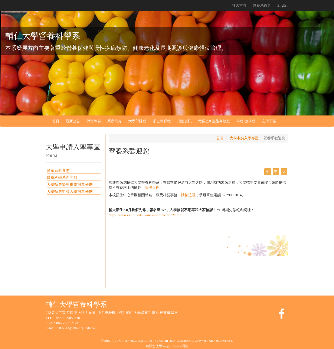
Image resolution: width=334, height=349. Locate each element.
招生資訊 (184, 121)
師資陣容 (93, 121)
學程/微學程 (245, 121)
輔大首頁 (239, 5)
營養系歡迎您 (58, 171)
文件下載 (269, 121)
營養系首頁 (262, 5)
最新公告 (73, 121)
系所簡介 (114, 121)
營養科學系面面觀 (62, 177)
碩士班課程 (162, 121)
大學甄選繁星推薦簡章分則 (70, 184)
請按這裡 (152, 188)
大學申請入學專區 (244, 138)
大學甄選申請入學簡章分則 (70, 191)
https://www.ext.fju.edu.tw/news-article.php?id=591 (146, 215)
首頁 (55, 121)
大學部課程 (137, 121)
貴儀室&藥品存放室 (214, 121)
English (282, 5)
